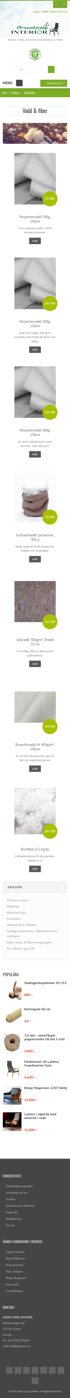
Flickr (52, 1370)
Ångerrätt (11, 1212)
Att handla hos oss (17, 1192)
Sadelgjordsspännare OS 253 (45, 983)
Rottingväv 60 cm (37, 1009)
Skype (60, 1370)
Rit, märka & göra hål (20, 948)
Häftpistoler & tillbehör (22, 925)
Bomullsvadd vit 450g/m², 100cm (35, 746)
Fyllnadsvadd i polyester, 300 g (35, 537)
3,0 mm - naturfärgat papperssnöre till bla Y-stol (44, 1037)
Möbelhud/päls (16, 912)
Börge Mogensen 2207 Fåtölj (45, 1088)
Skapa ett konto (58, 11)
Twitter (18, 1370)
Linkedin (43, 1370)
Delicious (35, 1370)
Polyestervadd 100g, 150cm (35, 219)
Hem (5, 93)
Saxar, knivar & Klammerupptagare (29, 942)
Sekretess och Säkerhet (20, 1205)
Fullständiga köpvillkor (19, 1186)
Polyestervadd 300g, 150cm (35, 432)
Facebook (9, 1370)
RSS (26, 1370)
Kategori (15, 93)
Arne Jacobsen (14, 1265)
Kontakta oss (13, 1219)
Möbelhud (13, 906)
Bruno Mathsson (15, 1258)
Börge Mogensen (16, 1278)
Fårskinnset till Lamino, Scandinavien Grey (41, 1063)
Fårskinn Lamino (17, 900)
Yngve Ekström (15, 1252)
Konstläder (14, 919)
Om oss (10, 1225)
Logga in (37, 11)
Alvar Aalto (12, 1284)
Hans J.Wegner (14, 1271)
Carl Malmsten (14, 1291)
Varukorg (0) (51, 83)
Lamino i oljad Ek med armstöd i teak (40, 1116)
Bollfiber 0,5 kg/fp (35, 849)
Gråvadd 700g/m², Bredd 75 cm (35, 641)
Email (35, 1381)
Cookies (10, 1199)
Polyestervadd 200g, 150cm (35, 323)
